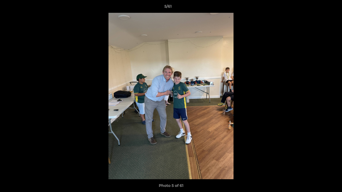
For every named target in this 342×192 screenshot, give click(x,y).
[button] (319, 7)
